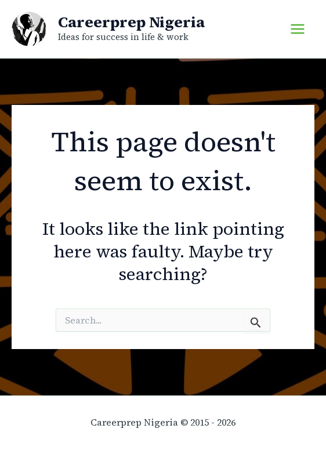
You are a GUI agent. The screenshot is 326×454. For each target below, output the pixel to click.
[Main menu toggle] (297, 29)
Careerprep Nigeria (131, 22)
